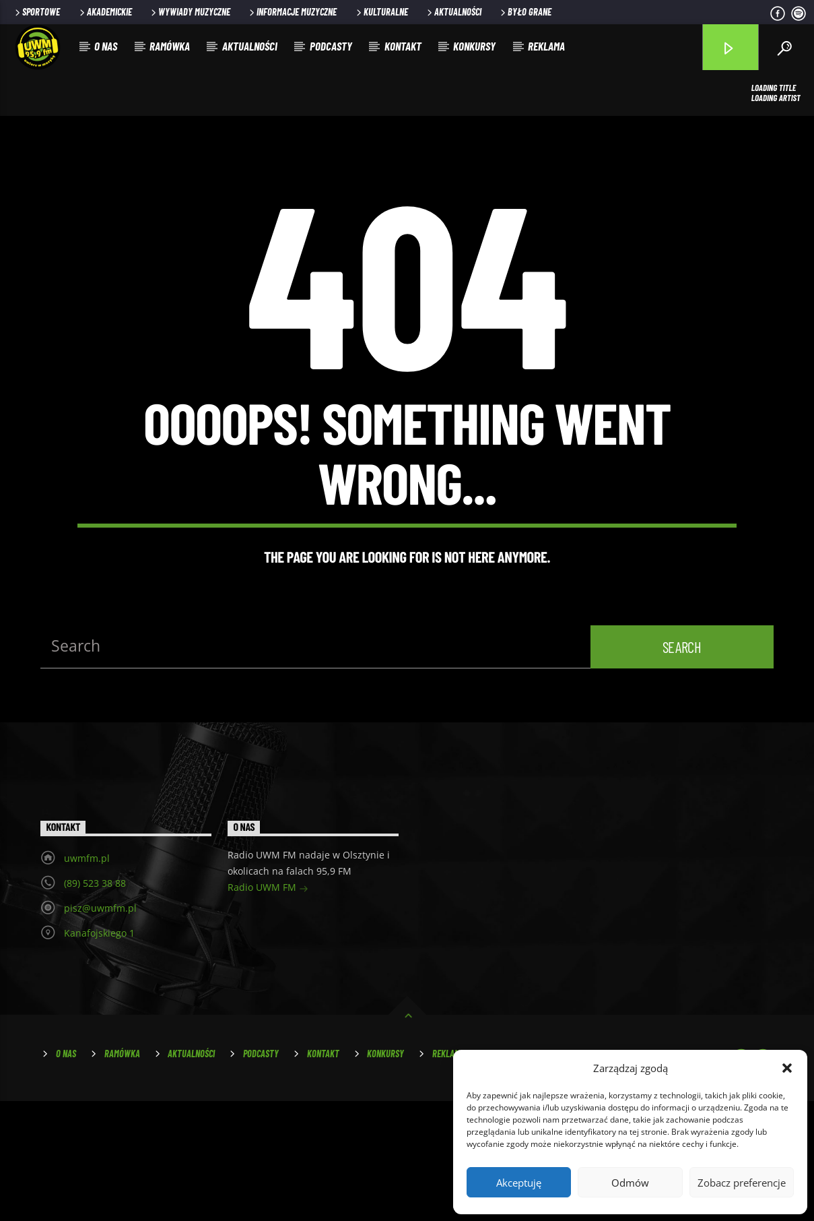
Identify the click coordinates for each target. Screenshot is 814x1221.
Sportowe (36, 12)
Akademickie (104, 12)
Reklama (546, 46)
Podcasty (331, 46)
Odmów (630, 1182)
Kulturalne (381, 12)
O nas (105, 46)
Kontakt (402, 46)
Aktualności (453, 12)
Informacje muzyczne (292, 12)
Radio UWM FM (268, 1008)
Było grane (524, 12)
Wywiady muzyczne (189, 12)
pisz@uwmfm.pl (100, 1028)
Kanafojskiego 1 (99, 1052)
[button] (787, 1068)
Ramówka (169, 46)
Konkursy (474, 46)
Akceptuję (518, 1182)
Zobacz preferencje (742, 1182)
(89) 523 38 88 (95, 1003)
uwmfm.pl (87, 978)
